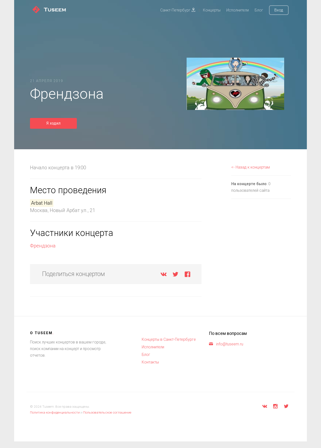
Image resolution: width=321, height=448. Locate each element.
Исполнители (237, 10)
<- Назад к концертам (250, 167)
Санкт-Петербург (177, 10)
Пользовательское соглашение (107, 412)
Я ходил (53, 123)
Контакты (150, 362)
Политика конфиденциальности (55, 412)
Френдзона (43, 246)
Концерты (212, 10)
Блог (259, 10)
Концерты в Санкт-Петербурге (169, 339)
